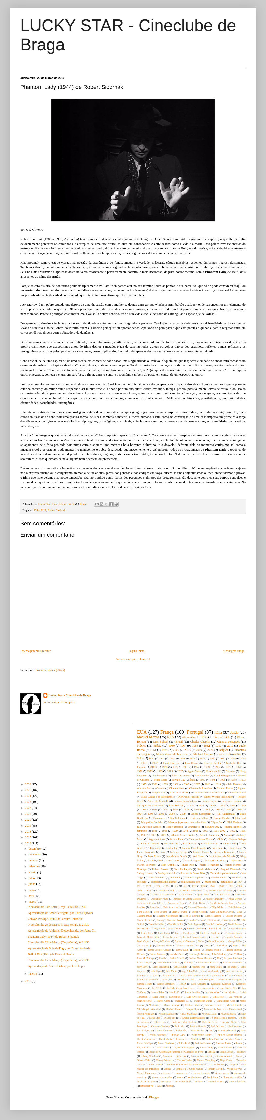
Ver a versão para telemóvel (133, 659)
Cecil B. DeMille (191, 915)
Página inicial (137, 651)
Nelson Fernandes (146, 1013)
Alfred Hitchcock (209, 834)
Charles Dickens (233, 915)
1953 (186, 766)
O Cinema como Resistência (208, 792)
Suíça (140, 758)
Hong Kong (235, 847)
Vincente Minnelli (158, 800)
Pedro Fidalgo (197, 1030)
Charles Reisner (145, 920)
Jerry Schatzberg (161, 966)
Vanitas (167, 1068)
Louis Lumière (192, 992)
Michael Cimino (203, 754)
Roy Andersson (145, 1047)
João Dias (167, 979)
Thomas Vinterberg (206, 1060)
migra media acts (190, 881)
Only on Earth (209, 1022)
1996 (150, 813)
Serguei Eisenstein (231, 869)
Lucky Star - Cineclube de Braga (69, 695)
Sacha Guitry (206, 1047)
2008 (139, 890)
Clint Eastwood (150, 843)
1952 (152, 758)
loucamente (166, 1081)
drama (180, 1077)
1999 (143, 834)
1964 (183, 745)
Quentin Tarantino (146, 1039)
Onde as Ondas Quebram (184, 1022)
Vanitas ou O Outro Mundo (189, 1068)
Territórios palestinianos (223, 873)
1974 (165, 750)
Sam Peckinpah (183, 869)
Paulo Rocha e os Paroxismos (157, 796)
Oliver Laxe (160, 1022)
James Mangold (145, 962)
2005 (163, 834)
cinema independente (185, 800)
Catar (239, 911)
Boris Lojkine (160, 911)
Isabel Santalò (177, 958)
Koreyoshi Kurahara (221, 983)
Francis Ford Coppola (194, 847)
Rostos (238, 1043)
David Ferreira (235, 924)
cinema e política (195, 877)
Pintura (141, 766)
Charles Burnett (213, 915)
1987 (205, 830)
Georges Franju (144, 945)
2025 (28, 790)
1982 (207, 745)
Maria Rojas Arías (226, 1000)
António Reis (144, 788)
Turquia (233, 1064)
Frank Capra (143, 941)
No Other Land (208, 1013)
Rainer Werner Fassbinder (218, 796)
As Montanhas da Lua (221, 903)
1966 (182, 758)
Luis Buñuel (160, 741)
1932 (176, 886)
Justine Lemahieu (166, 983)
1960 (171, 745)
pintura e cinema (232, 800)
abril (32, 896)
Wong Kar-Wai (234, 1068)
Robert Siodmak (57, 510)
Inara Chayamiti (146, 851)
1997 (218, 745)
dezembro (35, 848)
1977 (202, 758)
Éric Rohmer (176, 805)
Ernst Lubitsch (209, 843)
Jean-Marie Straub (176, 856)
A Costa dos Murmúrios (190, 890)
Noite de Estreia (228, 1013)
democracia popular (162, 1077)
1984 (228, 809)
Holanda (141, 954)
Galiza (201, 941)
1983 (218, 809)
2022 (28, 808)
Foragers (215, 937)
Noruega (141, 869)
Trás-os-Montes (216, 1064)
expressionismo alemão (164, 881)
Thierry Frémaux (164, 1060)
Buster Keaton (199, 911)
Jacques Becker (178, 851)
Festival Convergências (194, 937)
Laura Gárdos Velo (227, 988)
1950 (223, 779)
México (141, 745)
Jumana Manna (144, 983)
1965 (165, 809)
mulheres (199, 1081)
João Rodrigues (206, 979)
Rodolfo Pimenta (203, 1043)
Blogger (154, 1097)
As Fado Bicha (197, 903)
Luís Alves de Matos (196, 996)
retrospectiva (146, 1085)
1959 (207, 766)
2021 (28, 814)
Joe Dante (232, 966)
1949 (243, 805)
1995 (243, 830)
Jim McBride (180, 966)
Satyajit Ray (178, 779)
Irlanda (162, 958)
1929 (175, 766)
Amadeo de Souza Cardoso (187, 898)
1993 (165, 784)
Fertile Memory (171, 937)
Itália (218, 732)
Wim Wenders (157, 877)
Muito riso (188, 864)
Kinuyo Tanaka (212, 762)
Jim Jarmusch (159, 775)
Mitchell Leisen (174, 1009)
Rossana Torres (223, 1043)
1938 (203, 886)
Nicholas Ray (233, 762)
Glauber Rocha (225, 788)
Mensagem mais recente (36, 651)
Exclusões (155, 847)
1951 (153, 750)
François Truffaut (161, 941)
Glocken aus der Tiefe (188, 945)
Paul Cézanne (217, 1026)
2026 (28, 784)
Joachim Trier (198, 966)
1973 (243, 779)
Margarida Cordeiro (152, 822)
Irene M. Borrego (146, 958)
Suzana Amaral (224, 1056)
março (33, 901)
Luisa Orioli (158, 996)
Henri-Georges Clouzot (159, 949)
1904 (239, 881)
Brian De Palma (179, 911)
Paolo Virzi (180, 1026)
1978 (150, 771)
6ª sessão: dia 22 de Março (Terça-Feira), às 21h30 (58, 942)
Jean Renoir (191, 762)
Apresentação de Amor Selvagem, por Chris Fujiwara (60, 913)
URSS (153, 766)
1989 (239, 809)
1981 (207, 809)
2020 (28, 819)
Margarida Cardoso (215, 860)
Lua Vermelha (212, 992)
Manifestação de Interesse (172, 754)
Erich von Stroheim (210, 933)
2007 (197, 784)
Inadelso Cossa (177, 954)
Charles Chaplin (200, 741)
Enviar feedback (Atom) (50, 670)
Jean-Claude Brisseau (207, 962)
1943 (221, 886)
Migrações (216, 822)
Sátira (239, 1056)
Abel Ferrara (185, 894)
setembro (35, 866)
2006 (172, 813)
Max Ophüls (168, 864)
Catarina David (144, 915)
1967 (217, 766)
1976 (140, 771)
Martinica (153, 1005)
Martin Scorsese (146, 864)
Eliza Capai (164, 933)
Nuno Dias (154, 1017)
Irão (162, 851)
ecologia (141, 881)
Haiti (235, 945)
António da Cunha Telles (150, 903)
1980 (154, 784)
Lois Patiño (174, 992)
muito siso (210, 881)
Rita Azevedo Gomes (149, 826)
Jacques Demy (201, 851)
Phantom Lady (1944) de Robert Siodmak (53, 936)
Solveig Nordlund (149, 1056)
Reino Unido (222, 737)
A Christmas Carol (164, 890)
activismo (165, 1073)
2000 (176, 750)
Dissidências (171, 843)
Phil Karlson (234, 822)
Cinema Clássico (175, 920)
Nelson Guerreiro (167, 1013)
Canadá (160, 788)
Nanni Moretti (233, 864)
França (167, 732)
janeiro (33, 973)
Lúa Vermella (235, 996)
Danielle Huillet (156, 924)
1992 (233, 830)
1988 (230, 886)
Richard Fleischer (214, 1039)
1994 (140, 813)
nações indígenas (216, 1081)
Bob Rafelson (235, 907)
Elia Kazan (189, 843)
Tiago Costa (226, 1060)
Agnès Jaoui (203, 894)
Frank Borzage (171, 762)
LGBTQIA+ (154, 860)
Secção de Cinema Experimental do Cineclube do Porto (175, 1051)
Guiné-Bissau (221, 945)
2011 (207, 784)
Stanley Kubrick (167, 873)
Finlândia (171, 847)
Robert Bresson (174, 826)
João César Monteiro (147, 979)
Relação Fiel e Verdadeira (188, 1039)
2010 (230, 745)
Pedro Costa (160, 779)
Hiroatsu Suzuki (213, 949)
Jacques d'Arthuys (233, 958)
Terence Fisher (144, 1060)
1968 (175, 809)
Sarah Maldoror (206, 869)
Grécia (207, 945)
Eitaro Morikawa (237, 928)
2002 (186, 784)
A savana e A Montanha (162, 894)
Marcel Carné (163, 1000)
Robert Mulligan (145, 1043)
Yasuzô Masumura (146, 1073)
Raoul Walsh (165, 1039)
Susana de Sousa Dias (192, 873)
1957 (196, 766)
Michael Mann (192, 1005)
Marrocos (236, 860)
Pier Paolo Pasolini (188, 796)
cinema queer (222, 1073)
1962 (172, 758)
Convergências (229, 920)
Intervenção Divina (198, 954)
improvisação (210, 800)
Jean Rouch (154, 856)
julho (32, 878)
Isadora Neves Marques (201, 958)
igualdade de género (147, 1081)
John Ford (240, 817)
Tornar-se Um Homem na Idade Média (185, 1064)
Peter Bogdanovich (227, 1030)
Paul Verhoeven (145, 1030)
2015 (28, 981)
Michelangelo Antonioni (149, 1009)
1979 (196, 809)
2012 (222, 758)
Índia (192, 779)
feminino (142, 830)
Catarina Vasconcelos (167, 915)
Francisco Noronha (232, 937)
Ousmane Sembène (160, 1026)
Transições (194, 826)
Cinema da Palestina (200, 788)
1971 (192, 758)
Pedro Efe (181, 1030)
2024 (28, 796)
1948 (213, 779)
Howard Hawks (221, 817)
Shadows (241, 1051)
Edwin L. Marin (217, 928)
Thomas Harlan (184, 1060)
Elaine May (147, 933)
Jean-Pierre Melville (232, 962)
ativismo (175, 877)
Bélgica (223, 750)
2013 (218, 784)
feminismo (212, 1077)
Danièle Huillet (175, 924)
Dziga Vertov (175, 928)
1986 (195, 830)
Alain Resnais (233, 784)
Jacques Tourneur (224, 851)
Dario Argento (194, 924)
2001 (161, 813)
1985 (160, 771)
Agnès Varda (194, 771)
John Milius (171, 971)
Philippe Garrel (178, 1034)
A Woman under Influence (219, 890)
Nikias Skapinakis (188, 1013)
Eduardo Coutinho (196, 928)
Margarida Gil (182, 1000)
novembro (35, 854)
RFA (170, 737)
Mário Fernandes (209, 864)
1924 (157, 886)
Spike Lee (181, 1056)
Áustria (169, 1085)
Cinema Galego (237, 839)
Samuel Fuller (225, 1047)
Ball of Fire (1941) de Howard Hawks (51, 954)
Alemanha (188, 737)
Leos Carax (172, 860)
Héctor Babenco (157, 954)
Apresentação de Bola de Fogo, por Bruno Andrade (59, 948)
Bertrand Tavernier (197, 907)
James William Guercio (168, 962)
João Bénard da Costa (148, 975)
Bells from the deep (173, 907)
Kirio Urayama (198, 983)
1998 (176, 784)
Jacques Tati (158, 792)
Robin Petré (184, 1043)
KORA (182, 983)
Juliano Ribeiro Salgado (230, 979)
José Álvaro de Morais (222, 856)
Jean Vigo (188, 962)
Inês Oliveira (218, 954)
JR (218, 958)
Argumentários (156, 839)
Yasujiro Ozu (212, 826)
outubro (34, 860)
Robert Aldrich (234, 1039)
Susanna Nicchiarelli (201, 1056)
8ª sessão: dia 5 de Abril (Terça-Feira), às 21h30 (57, 907)
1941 (212, 886)
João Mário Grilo (185, 979)
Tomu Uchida (155, 1064)
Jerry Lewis (143, 966)
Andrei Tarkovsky (215, 898)
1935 (185, 886)
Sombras (167, 1056)
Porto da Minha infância (229, 1034)
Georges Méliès (164, 945)
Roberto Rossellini (229, 754)
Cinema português (228, 741)
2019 (28, 825)
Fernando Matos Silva (148, 937)
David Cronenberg (215, 924)
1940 (212, 805)
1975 (144, 784)
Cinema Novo (177, 788)
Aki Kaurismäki (226, 813)
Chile (220, 839)
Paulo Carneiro (164, 1030)
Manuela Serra (144, 1000)
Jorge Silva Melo (189, 971)
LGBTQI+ (157, 988)
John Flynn (156, 971)
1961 (162, 758)
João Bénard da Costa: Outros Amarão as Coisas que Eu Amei (194, 975)
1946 (232, 805)
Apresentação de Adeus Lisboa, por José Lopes (56, 966)
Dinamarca (159, 817)
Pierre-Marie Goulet (201, 1034)
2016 (28, 843)
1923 (148, 886)
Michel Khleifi (234, 1005)
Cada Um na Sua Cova (221, 911)
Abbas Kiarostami (201, 813)
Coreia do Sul (213, 771)
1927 (166, 886)
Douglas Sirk (158, 928)
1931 (154, 830)
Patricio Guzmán (198, 1026)
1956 (144, 809)
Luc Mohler (230, 992)
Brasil (179, 741)
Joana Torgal (216, 966)
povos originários (237, 1081)
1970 (228, 766)
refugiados (227, 881)
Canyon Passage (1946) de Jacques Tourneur (55, 919)
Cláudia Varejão (196, 920)
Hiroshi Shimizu (233, 949)
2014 (233, 758)
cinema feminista (201, 1073)
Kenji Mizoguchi (223, 775)
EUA (43, 510)
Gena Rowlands (216, 941)
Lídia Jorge (218, 996)
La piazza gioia (206, 988)
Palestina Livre (237, 792)
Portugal (195, 732)
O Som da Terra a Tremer (222, 1017)
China (160, 920)
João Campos (235, 975)
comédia (236, 877)
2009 (183, 813)
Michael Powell (213, 1005)
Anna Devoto (235, 898)
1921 (139, 886)
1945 (222, 805)
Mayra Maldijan (172, 1005)
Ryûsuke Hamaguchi (184, 1047)
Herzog (196, 949)
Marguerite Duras (203, 1000)
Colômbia (213, 920)
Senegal (211, 1051)
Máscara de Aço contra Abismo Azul (223, 1009)
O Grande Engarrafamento (192, 1017)
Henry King (182, 949)
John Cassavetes (181, 775)
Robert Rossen (160, 869)
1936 (164, 830)
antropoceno (181, 1073)
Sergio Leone (226, 1051)
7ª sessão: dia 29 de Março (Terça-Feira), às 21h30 (58, 924)
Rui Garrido (163, 1047)
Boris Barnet (143, 911)
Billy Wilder (217, 907)
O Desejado (169, 1017)
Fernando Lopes (233, 933)
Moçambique (192, 1009)
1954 (195, 745)
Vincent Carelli (214, 1068)
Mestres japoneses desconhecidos (187, 822)
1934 (201, 805)
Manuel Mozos (148, 737)
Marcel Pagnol (192, 860)
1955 (204, 737)
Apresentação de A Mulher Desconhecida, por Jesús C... (62, 930)
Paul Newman (235, 1026)
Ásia (159, 1085)
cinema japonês (233, 826)
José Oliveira (202, 775)
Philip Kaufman (158, 1034)
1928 (164, 766)
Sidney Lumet (145, 873)
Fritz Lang (217, 847)
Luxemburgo (175, 996)
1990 (212, 758)
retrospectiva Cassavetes (150, 805)
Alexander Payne (159, 898)
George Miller (235, 941)
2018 (28, 831)
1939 (175, 830)
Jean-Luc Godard (179, 792)
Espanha (230, 771)
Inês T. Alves (235, 954)
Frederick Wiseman (184, 941)
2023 (28, 802)
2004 (239, 886)
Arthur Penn (176, 839)
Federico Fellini (199, 817)
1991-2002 (219, 830)
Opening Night (228, 1022)
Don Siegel (142, 928)
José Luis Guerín (234, 971)
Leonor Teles (157, 992)
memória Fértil (183, 1081)
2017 (28, 837)
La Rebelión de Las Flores (180, 988)
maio (32, 890)
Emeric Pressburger (185, 933)
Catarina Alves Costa (200, 839)
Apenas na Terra (175, 903)
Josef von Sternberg (211, 971)
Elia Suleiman (177, 817)
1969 (186, 809)
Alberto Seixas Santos (183, 834)
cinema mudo (218, 877)
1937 (194, 886)
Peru (211, 1030)
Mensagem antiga (233, 651)
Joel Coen (198, 856)
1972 (239, 766)
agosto (33, 872)
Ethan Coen (229, 843)
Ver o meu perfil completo (59, 702)
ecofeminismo (195, 1077)
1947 (202, 779)
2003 (154, 834)
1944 (37, 510)
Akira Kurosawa (222, 894)
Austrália (154, 907)
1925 (191, 805)
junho (32, 884)
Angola (227, 834)
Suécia (157, 745)
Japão (234, 732)
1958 (233, 779)
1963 (154, 809)
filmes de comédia (232, 1077)
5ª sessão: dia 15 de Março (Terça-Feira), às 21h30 (58, 960)
